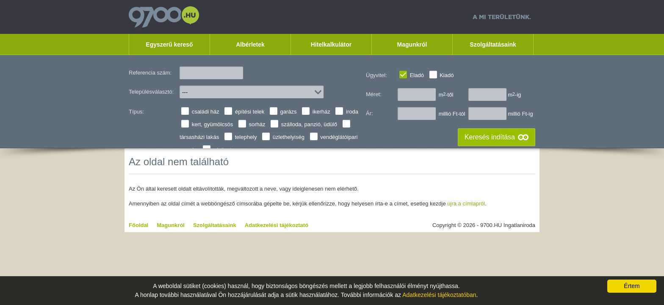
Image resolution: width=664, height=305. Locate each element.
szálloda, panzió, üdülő (309, 124)
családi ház (205, 111)
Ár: (369, 113)
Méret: (374, 94)
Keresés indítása (490, 137)
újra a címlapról (466, 203)
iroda (352, 111)
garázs (288, 111)
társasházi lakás (199, 137)
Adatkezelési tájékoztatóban (439, 294)
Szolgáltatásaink (493, 44)
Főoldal (138, 225)
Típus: (136, 111)
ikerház (321, 111)
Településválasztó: (151, 92)
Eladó (417, 75)
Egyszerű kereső (169, 44)
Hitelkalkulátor (331, 44)
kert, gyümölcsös (212, 124)
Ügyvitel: (376, 75)
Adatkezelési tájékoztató (276, 225)
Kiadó (447, 75)
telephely (246, 137)
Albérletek (250, 44)
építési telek (249, 111)
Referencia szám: (150, 72)
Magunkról (412, 44)
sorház (257, 124)
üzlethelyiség (288, 137)
